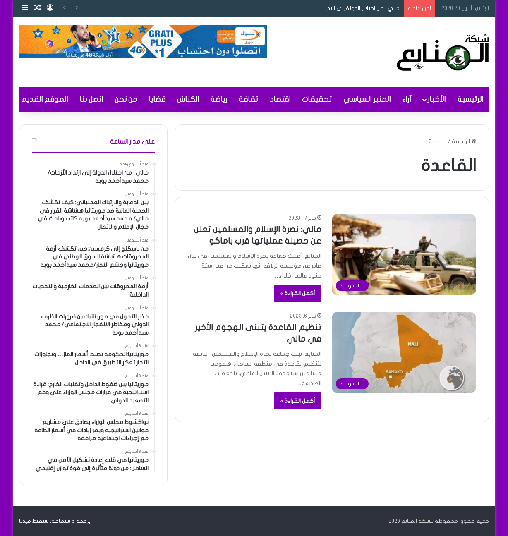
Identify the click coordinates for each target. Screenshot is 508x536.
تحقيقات (317, 99)
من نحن (126, 99)
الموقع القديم (44, 99)
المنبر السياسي (367, 99)
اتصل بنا (91, 99)
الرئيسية (470, 99)
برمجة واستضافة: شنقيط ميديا (55, 521)
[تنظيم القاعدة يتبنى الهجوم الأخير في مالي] (404, 352)
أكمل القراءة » (297, 293)
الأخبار (436, 99)
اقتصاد (280, 99)
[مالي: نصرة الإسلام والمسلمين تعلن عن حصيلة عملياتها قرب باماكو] (404, 254)
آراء (406, 99)
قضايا (157, 99)
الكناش (188, 99)
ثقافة (248, 99)
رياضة (219, 99)
